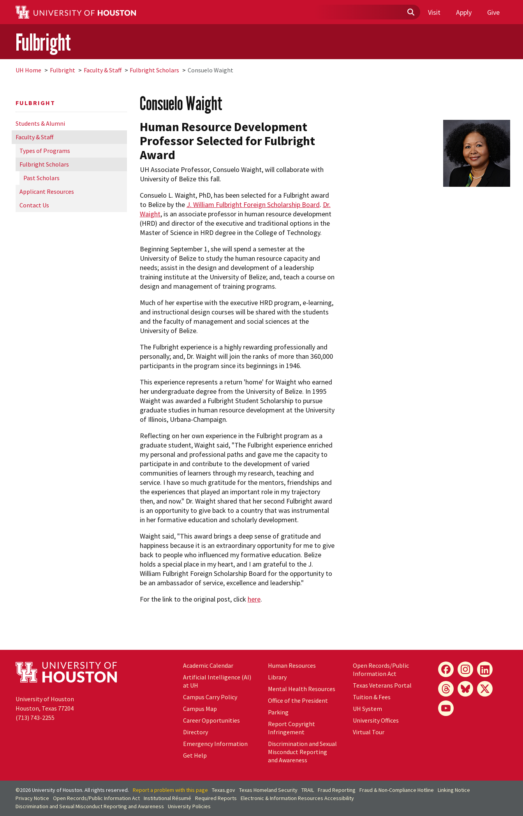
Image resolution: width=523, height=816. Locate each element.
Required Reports (216, 798)
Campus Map (200, 708)
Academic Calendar (208, 665)
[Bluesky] (465, 689)
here (254, 599)
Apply (464, 12)
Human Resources (292, 665)
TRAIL (307, 789)
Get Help (195, 755)
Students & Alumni (40, 123)
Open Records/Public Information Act (381, 669)
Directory (195, 732)
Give (493, 12)
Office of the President (298, 700)
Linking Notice (454, 789)
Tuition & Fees (372, 697)
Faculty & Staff (103, 70)
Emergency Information (215, 744)
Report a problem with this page (170, 789)
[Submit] (410, 12)
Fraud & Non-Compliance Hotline (396, 789)
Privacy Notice (32, 798)
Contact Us (34, 205)
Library (277, 677)
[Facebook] (446, 669)
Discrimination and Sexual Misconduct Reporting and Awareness (302, 752)
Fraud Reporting (337, 789)
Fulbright (43, 42)
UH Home (28, 70)
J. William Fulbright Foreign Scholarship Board (253, 204)
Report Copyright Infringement (291, 728)
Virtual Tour (368, 732)
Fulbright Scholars (154, 70)
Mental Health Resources (301, 689)
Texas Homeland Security (268, 789)
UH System (367, 708)
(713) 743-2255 (35, 717)
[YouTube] (446, 708)
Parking (278, 712)
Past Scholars (41, 178)
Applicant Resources (46, 191)
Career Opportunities (211, 720)
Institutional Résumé (167, 798)
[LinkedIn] (485, 669)
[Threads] (446, 689)
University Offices (376, 720)
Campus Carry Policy (210, 697)
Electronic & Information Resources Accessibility (297, 798)
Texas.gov (223, 789)
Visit (434, 12)
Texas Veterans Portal (382, 685)
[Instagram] (465, 669)
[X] (485, 689)
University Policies (189, 806)
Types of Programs (44, 150)
